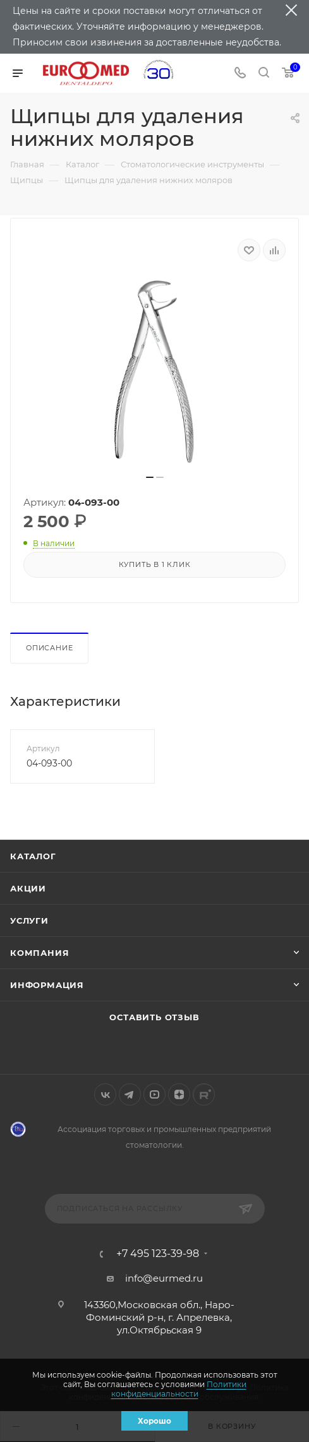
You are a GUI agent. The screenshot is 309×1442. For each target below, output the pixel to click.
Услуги (29, 920)
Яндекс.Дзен (179, 1094)
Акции (28, 888)
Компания (39, 953)
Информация (47, 985)
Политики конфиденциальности (178, 1388)
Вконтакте (105, 1094)
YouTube (154, 1094)
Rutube (204, 1094)
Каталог (33, 856)
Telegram (130, 1094)
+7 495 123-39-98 (157, 1254)
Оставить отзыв (154, 1017)
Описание (49, 647)
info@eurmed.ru (164, 1278)
